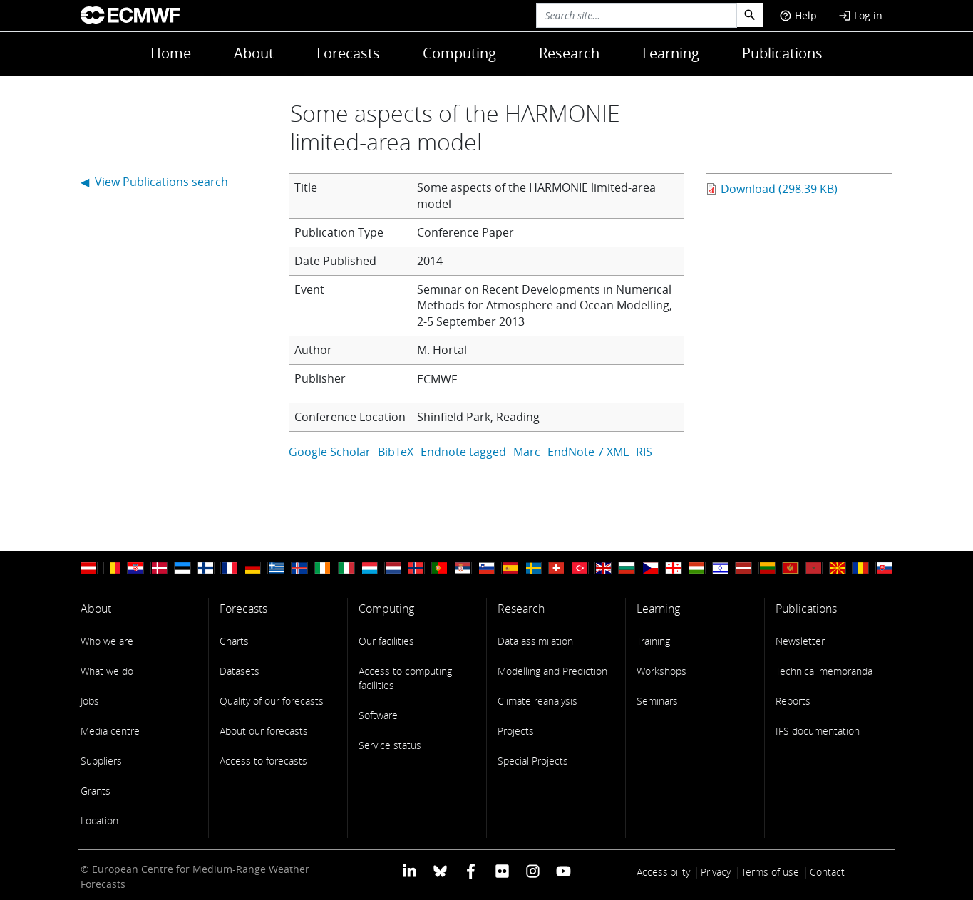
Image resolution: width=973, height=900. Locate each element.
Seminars (657, 701)
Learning (670, 53)
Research (569, 53)
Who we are (107, 641)
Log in (860, 15)
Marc (526, 452)
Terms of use (770, 872)
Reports (793, 701)
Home (170, 53)
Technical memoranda (824, 671)
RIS (644, 452)
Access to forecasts (263, 760)
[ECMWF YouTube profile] (563, 870)
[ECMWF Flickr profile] (502, 870)
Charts (234, 641)
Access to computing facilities (405, 678)
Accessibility (663, 872)
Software (378, 715)
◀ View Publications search (154, 182)
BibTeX (395, 452)
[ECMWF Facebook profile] (470, 870)
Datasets (239, 671)
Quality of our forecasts (272, 701)
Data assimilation (535, 641)
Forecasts (348, 53)
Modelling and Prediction (552, 671)
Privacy (716, 872)
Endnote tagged (463, 452)
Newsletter (800, 641)
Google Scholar (330, 452)
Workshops (661, 671)
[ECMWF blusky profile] (440, 870)
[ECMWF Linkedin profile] (408, 870)
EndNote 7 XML (588, 452)
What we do (107, 671)
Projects (516, 731)
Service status (390, 745)
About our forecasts (264, 731)
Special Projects (533, 760)
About (254, 53)
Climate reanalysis (537, 701)
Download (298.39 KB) (779, 189)
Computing (459, 53)
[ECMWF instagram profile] (533, 870)
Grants (95, 790)
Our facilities (386, 641)
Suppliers (101, 760)
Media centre (110, 731)
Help (798, 15)
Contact (827, 872)
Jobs (90, 701)
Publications (782, 53)
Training (653, 641)
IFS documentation (818, 731)
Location (99, 820)
